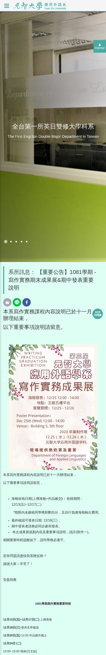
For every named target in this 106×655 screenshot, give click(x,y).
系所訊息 (19, 272)
